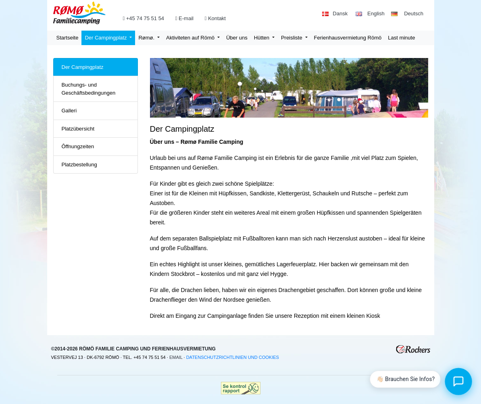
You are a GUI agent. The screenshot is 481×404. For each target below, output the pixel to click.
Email (176, 357)
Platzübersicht (78, 129)
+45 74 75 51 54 (144, 18)
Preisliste (292, 38)
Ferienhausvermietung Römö (348, 38)
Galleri (69, 111)
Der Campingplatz (106, 38)
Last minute (401, 38)
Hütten (262, 38)
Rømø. (147, 38)
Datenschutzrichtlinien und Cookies (232, 357)
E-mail (187, 18)
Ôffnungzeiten (78, 146)
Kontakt (216, 18)
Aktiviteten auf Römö (191, 38)
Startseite (67, 38)
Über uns (237, 38)
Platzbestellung (79, 165)
